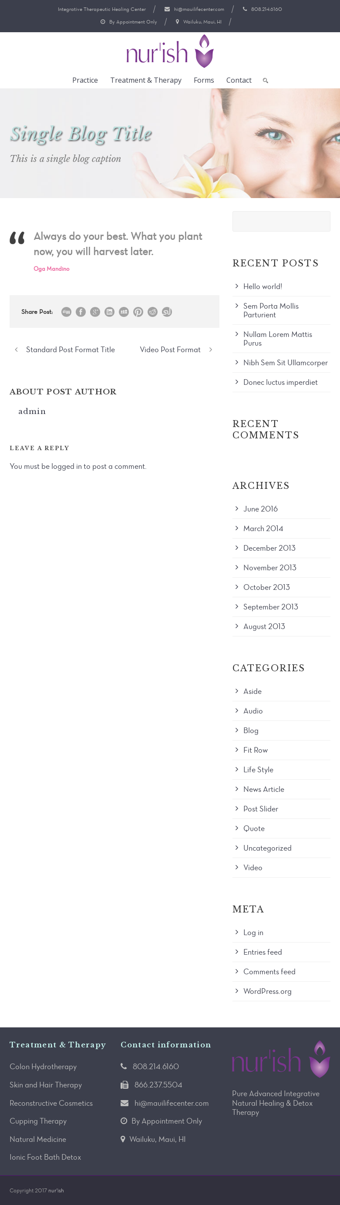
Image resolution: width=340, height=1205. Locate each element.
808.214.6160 (266, 9)
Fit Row (255, 750)
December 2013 (269, 548)
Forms (204, 80)
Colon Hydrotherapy (43, 1066)
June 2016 (260, 509)
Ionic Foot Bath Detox (45, 1157)
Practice (85, 80)
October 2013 (266, 587)
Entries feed (262, 952)
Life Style (258, 769)
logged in (66, 466)
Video (253, 867)
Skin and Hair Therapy (46, 1085)
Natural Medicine (38, 1139)
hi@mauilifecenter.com (199, 9)
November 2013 (269, 567)
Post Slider (260, 809)
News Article (263, 789)
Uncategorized (267, 848)
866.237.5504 (158, 1085)
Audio (253, 711)
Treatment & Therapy (146, 80)
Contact (239, 80)
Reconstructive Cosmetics (51, 1103)
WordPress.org (267, 991)
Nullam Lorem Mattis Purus (277, 339)
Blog (251, 730)
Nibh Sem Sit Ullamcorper (285, 362)
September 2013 (270, 607)
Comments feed (269, 971)
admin (32, 411)
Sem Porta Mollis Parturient (271, 310)
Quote (254, 828)
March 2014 (263, 528)
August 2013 (264, 626)
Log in (253, 932)
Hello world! (262, 286)
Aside (252, 691)
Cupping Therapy (38, 1121)
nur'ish (56, 1190)
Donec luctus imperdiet (280, 382)
